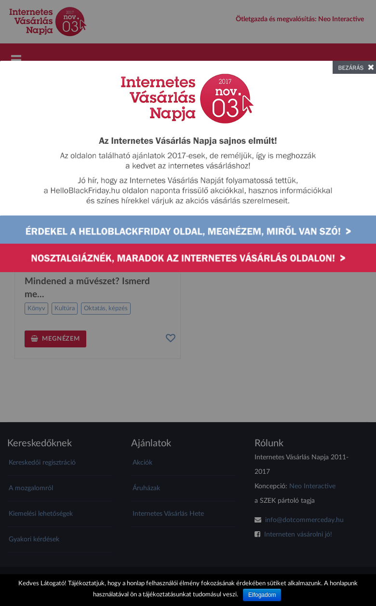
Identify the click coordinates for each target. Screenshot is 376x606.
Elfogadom (262, 595)
